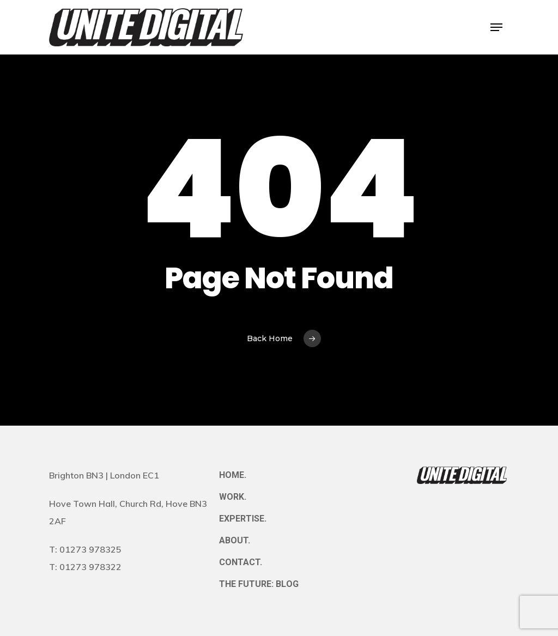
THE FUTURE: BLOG (259, 584)
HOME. (232, 475)
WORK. (232, 497)
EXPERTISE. (242, 518)
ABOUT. (234, 540)
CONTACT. (240, 562)
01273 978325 (90, 549)
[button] (496, 27)
